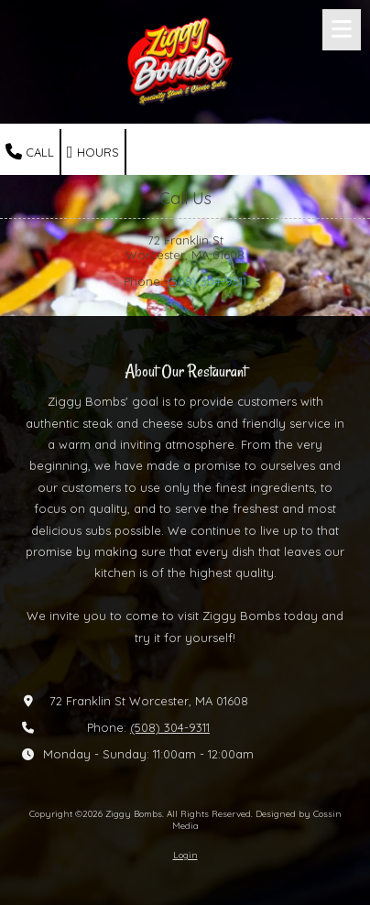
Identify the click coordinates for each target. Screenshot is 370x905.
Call (29, 152)
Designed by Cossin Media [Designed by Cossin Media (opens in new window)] (257, 819)
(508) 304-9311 (206, 281)
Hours (93, 152)
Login (185, 855)
